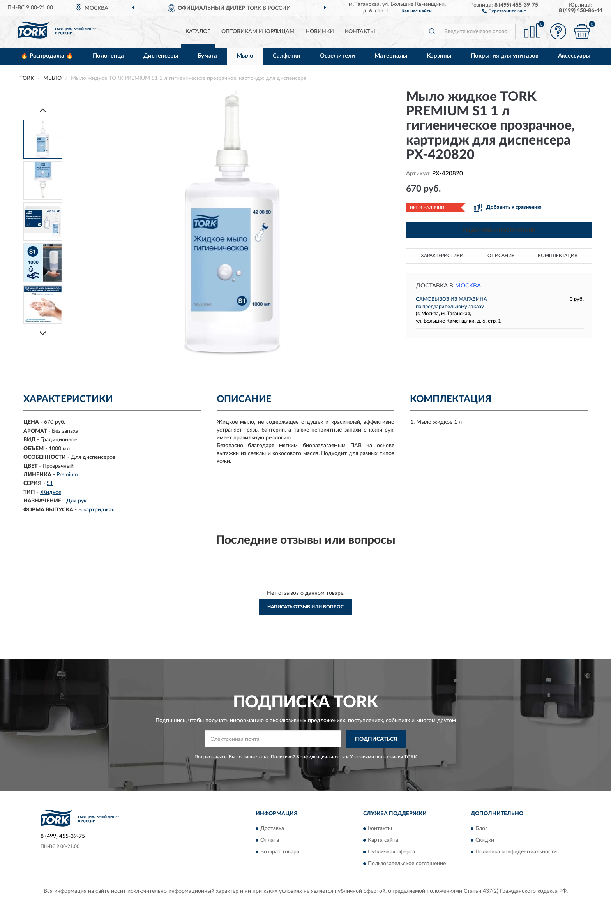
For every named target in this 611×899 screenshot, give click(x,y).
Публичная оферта (391, 852)
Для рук (76, 501)
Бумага (207, 56)
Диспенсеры (160, 56)
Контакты (360, 31)
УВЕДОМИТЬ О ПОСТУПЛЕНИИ (499, 230)
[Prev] (42, 110)
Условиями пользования (376, 756)
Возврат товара (279, 852)
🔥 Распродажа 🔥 (47, 56)
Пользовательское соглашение (407, 864)
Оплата (269, 840)
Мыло (245, 56)
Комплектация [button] (557, 255)
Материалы (390, 56)
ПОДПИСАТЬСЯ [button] (376, 739)
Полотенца (108, 56)
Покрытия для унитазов (505, 56)
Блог (481, 829)
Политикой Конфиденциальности (308, 756)
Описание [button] (500, 255)
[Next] (42, 333)
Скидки (484, 840)
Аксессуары (574, 56)
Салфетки (286, 56)
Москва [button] (468, 286)
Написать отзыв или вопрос (305, 607)
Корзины (439, 56)
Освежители (337, 56)
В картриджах (96, 510)
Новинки (320, 31)
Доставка (272, 829)
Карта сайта (383, 840)
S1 (50, 483)
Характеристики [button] (442, 255)
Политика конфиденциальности (516, 852)
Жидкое (50, 492)
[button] (504, 10)
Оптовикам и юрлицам (258, 31)
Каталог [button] (197, 31)
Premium (67, 475)
